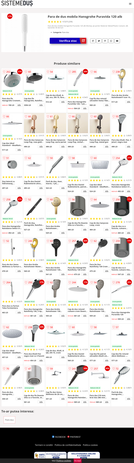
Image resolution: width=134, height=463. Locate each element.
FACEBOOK (59, 436)
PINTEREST (73, 436)
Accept (77, 460)
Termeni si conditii (44, 445)
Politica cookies (90, 445)
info (19, 105)
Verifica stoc (72, 41)
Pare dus (9, 419)
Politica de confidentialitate (68, 445)
